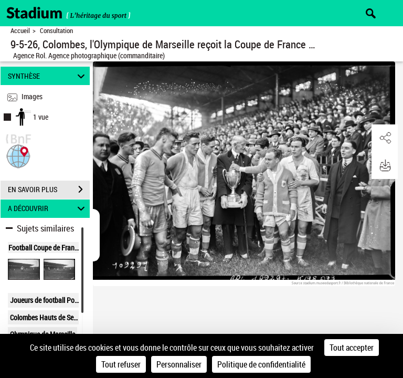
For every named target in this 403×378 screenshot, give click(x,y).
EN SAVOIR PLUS (49, 189)
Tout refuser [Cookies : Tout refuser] (121, 364)
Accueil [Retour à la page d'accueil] (20, 30)
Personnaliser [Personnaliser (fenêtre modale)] (179, 364)
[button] (18, 155)
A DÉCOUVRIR (48, 209)
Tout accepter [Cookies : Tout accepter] (352, 347)
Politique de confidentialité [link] (261, 364)
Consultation (56, 30)
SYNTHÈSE (48, 76)
